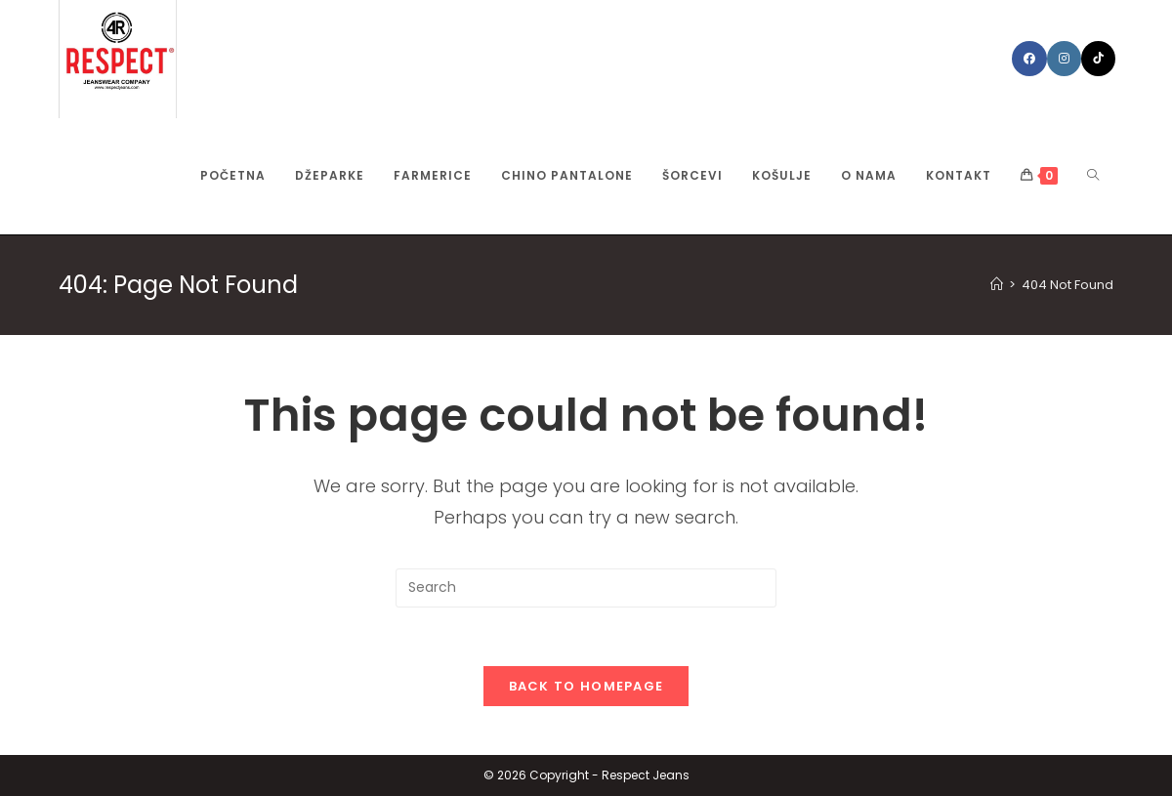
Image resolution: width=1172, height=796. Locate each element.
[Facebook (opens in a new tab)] (1029, 58)
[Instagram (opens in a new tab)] (1064, 58)
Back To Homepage (586, 686)
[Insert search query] (586, 587)
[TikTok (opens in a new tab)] (1098, 58)
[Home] (996, 284)
